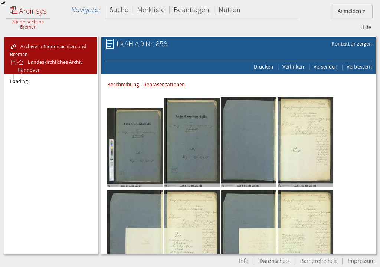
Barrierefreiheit (318, 261)
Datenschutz (274, 261)
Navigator (86, 9)
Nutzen (229, 9)
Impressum (361, 261)
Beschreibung (123, 84)
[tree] (50, 164)
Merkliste (151, 9)
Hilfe (366, 27)
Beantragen (192, 9)
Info (244, 261)
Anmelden (352, 11)
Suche (118, 9)
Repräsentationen (164, 84)
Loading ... (21, 81)
